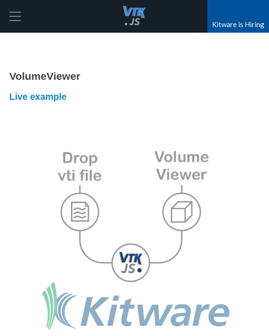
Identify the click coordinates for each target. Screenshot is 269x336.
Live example (37, 96)
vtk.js (134, 16)
